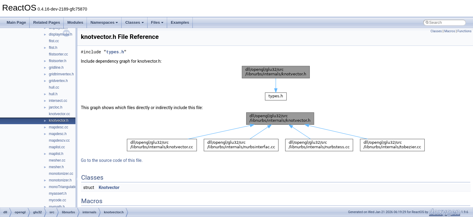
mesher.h (56, 167)
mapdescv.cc (59, 140)
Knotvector (109, 187)
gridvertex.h (58, 81)
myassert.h (58, 193)
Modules (75, 22)
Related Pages (46, 22)
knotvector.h (58, 120)
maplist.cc (57, 147)
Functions (464, 31)
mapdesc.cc (58, 127)
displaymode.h (60, 34)
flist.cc (54, 41)
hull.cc (54, 87)
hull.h (53, 94)
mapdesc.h (58, 134)
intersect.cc (58, 101)
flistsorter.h (57, 61)
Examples (180, 22)
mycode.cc (57, 200)
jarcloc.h (55, 107)
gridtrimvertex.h (61, 74)
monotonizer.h (60, 180)
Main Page (16, 22)
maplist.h (56, 154)
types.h (115, 52)
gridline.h (56, 67)
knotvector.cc (59, 114)
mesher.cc (57, 160)
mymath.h (57, 207)
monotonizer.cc (61, 173)
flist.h (53, 48)
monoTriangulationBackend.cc (73, 187)
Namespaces (104, 22)
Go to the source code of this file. (112, 160)
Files (157, 22)
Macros (449, 31)
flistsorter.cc (58, 54)
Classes (134, 22)
